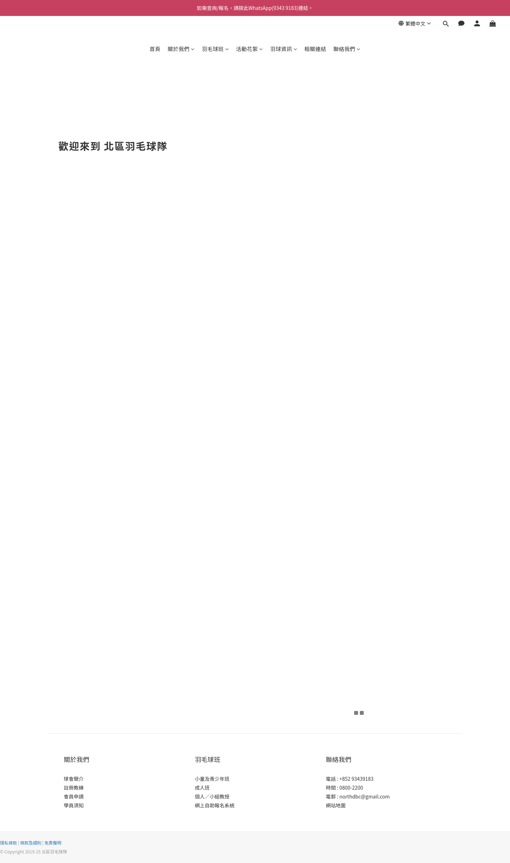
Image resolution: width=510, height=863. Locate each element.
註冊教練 (74, 787)
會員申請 (74, 796)
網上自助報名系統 (214, 805)
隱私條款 (8, 843)
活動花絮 (249, 48)
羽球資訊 (284, 48)
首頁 (154, 48)
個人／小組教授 (212, 796)
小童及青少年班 (212, 778)
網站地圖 (336, 805)
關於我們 (181, 48)
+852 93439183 (356, 778)
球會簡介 (74, 778)
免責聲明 (52, 843)
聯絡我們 (347, 48)
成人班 (202, 787)
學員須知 (74, 805)
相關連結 (315, 48)
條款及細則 (30, 843)
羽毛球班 (215, 48)
